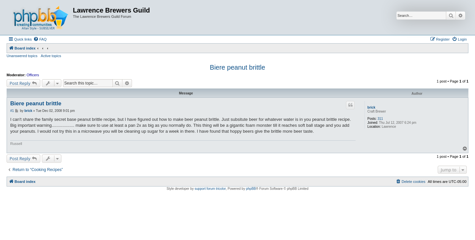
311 (380, 118)
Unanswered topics (22, 56)
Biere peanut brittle (237, 67)
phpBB (251, 188)
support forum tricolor (210, 188)
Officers (33, 75)
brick (371, 107)
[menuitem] (40, 39)
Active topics (51, 56)
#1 (12, 111)
